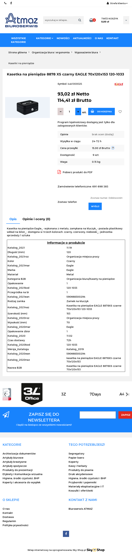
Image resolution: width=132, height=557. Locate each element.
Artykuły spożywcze (15, 465)
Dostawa (8, 517)
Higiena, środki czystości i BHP (87, 478)
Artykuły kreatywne (14, 461)
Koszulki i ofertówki (81, 490)
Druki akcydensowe (81, 474)
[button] (12, 445)
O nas (99, 38)
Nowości (63, 38)
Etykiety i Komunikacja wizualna (22, 474)
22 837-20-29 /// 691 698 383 (5, 3)
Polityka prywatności (15, 525)
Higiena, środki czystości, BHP (21, 478)
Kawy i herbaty (78, 465)
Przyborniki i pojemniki (82, 482)
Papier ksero (76, 457)
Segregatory (76, 453)
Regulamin (9, 521)
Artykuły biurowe (13, 457)
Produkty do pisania (81, 470)
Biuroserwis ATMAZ (81, 508)
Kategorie (44, 38)
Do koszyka (101, 111)
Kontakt (112, 38)
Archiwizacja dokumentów (19, 453)
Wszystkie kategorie (18, 40)
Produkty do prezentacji (18, 470)
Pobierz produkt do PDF (75, 172)
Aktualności (82, 38)
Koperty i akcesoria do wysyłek (21, 482)
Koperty (73, 461)
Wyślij (95, 206)
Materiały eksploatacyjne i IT (86, 486)
